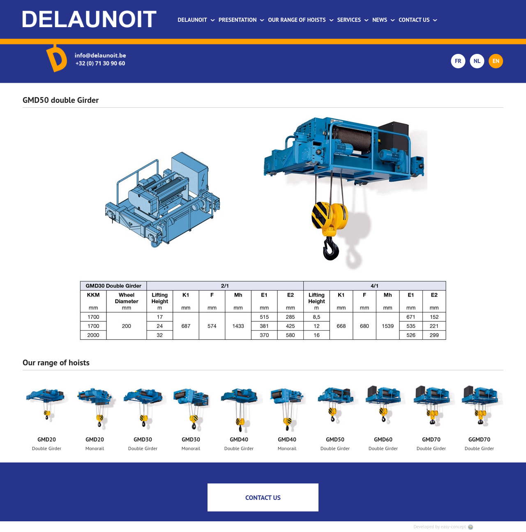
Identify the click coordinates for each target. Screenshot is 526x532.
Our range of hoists (301, 19)
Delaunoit (197, 19)
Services (353, 19)
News (383, 19)
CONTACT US (263, 497)
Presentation (242, 19)
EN (496, 61)
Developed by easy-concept (443, 527)
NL (477, 61)
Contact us (418, 19)
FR (458, 61)
